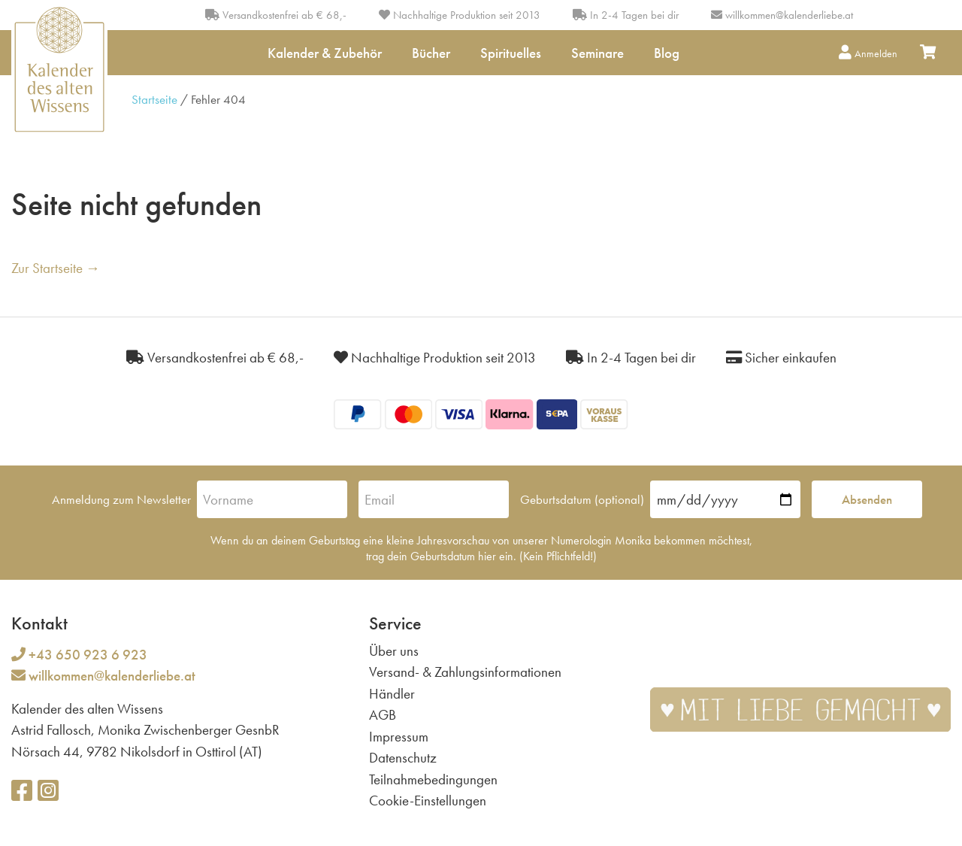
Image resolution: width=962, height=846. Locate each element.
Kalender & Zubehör (325, 53)
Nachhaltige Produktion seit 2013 (459, 15)
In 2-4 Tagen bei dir (626, 15)
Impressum (398, 736)
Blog (666, 53)
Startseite (154, 99)
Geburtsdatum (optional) (582, 499)
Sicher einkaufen (781, 357)
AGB (382, 714)
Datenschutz (403, 757)
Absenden (867, 499)
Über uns (394, 650)
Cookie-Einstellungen (427, 800)
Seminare (597, 53)
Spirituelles (510, 53)
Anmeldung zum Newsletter (121, 499)
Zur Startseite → (55, 268)
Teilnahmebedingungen (433, 779)
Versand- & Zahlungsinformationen (465, 672)
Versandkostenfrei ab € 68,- (275, 15)
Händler (392, 693)
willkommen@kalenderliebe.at (789, 15)
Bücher (431, 53)
